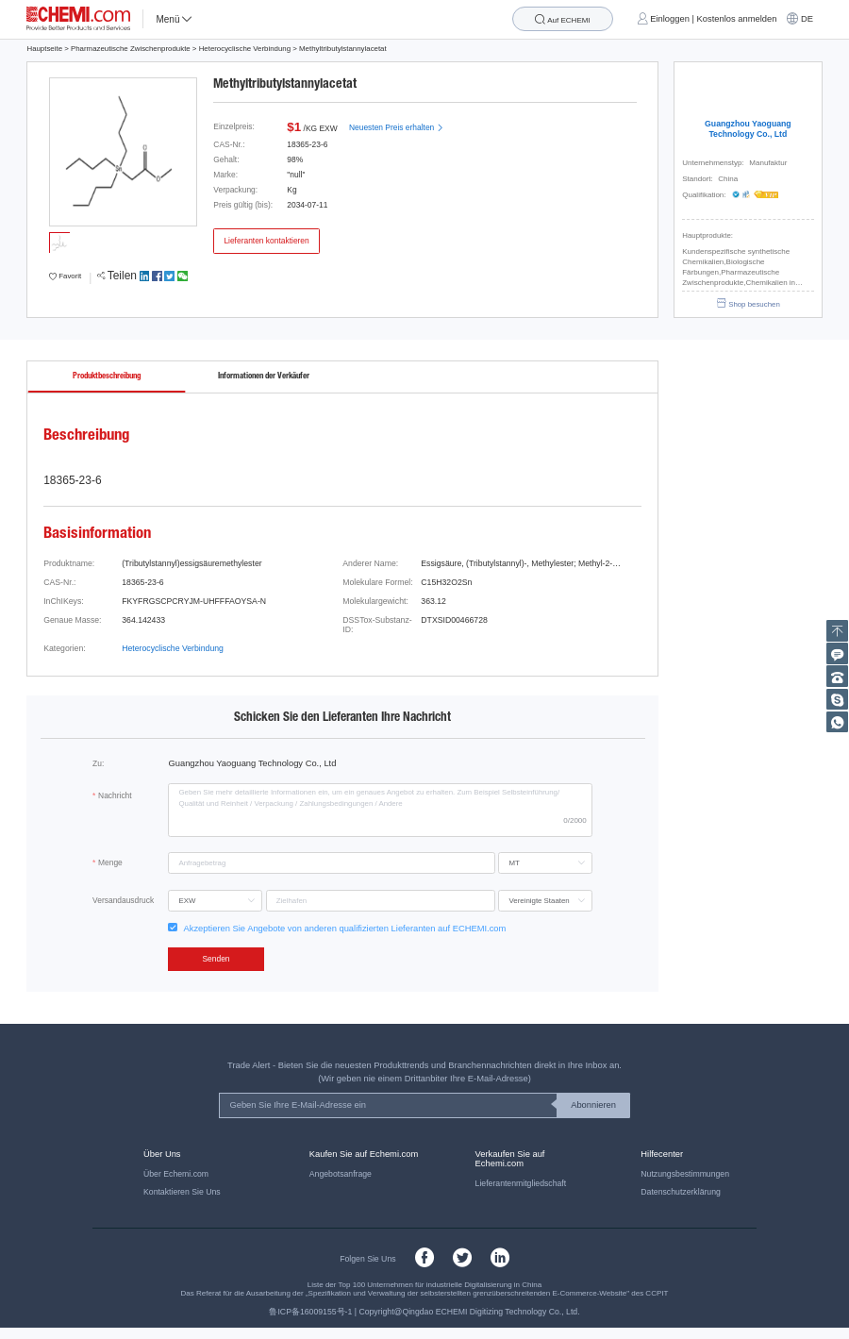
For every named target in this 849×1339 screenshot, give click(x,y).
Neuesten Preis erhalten (396, 127)
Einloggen (670, 19)
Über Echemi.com (175, 1174)
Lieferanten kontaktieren (266, 240)
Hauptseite (44, 48)
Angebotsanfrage (340, 1174)
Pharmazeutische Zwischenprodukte (131, 48)
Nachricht (115, 795)
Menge (110, 862)
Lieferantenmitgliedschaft (521, 1183)
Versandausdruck (123, 900)
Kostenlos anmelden (737, 19)
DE (807, 19)
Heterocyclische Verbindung (245, 48)
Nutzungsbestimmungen (685, 1174)
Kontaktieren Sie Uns (182, 1192)
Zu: (98, 763)
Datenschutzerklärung (681, 1192)
